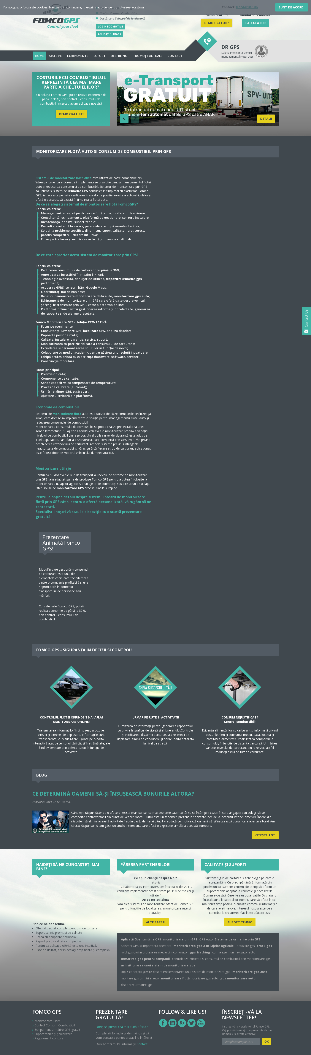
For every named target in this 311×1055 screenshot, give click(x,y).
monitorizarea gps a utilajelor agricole (203, 946)
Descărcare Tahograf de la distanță (123, 18)
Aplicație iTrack (109, 34)
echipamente (77, 56)
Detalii (266, 119)
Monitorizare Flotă (47, 1021)
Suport (100, 56)
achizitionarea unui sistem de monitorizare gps (158, 965)
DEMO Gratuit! (216, 23)
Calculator (255, 23)
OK (266, 1041)
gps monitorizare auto (237, 978)
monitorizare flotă (67, 414)
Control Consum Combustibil (55, 1025)
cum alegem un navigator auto (233, 952)
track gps (264, 946)
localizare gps (245, 946)
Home (39, 56)
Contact (175, 56)
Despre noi (119, 56)
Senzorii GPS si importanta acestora (146, 946)
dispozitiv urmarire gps (136, 985)
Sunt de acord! (291, 7)
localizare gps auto (205, 978)
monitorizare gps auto (250, 972)
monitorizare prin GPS (180, 939)
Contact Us (306, 321)
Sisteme (55, 56)
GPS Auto (206, 939)
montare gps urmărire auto (140, 978)
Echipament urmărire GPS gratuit (57, 1029)
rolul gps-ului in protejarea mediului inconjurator (154, 952)
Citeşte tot (265, 835)
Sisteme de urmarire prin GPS (237, 939)
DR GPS (230, 46)
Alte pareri (155, 922)
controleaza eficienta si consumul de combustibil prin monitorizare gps (221, 959)
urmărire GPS (152, 939)
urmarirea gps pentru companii (145, 959)
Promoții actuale (147, 56)
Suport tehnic (240, 922)
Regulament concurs (49, 1038)
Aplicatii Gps (130, 939)
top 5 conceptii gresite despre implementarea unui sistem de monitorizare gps (175, 972)
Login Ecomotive (110, 26)
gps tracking (200, 952)
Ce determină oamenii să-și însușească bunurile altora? (113, 793)
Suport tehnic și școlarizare (53, 1034)
